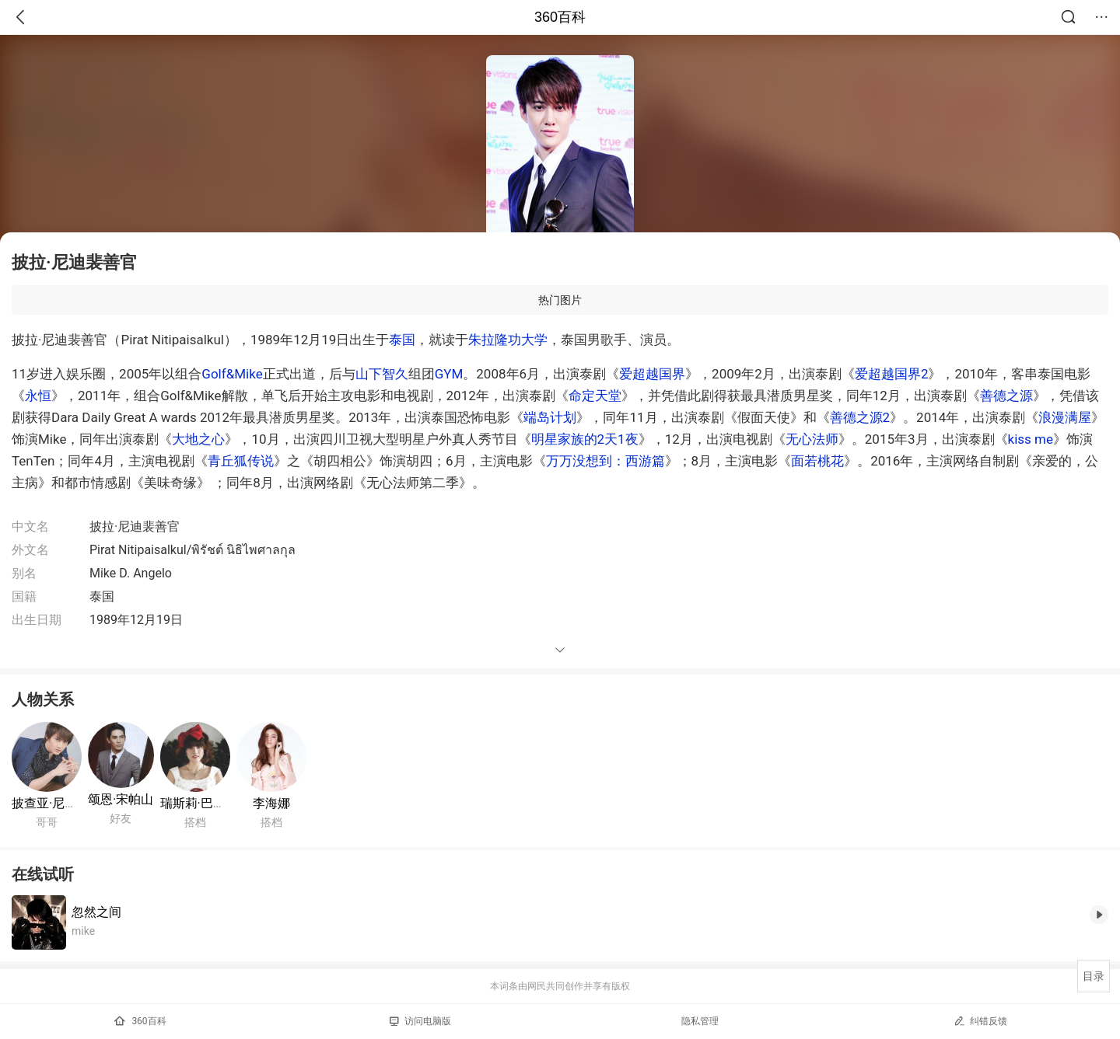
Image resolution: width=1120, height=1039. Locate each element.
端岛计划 (549, 417)
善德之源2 (860, 417)
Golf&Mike (231, 374)
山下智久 (381, 374)
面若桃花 (817, 461)
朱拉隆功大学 (508, 339)
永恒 (38, 395)
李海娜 (271, 803)
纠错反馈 (980, 1021)
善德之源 (1006, 395)
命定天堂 (595, 395)
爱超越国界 (652, 374)
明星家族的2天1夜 (585, 439)
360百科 (560, 17)
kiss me (1030, 439)
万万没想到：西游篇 (605, 461)
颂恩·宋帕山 (120, 799)
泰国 (402, 339)
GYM (449, 374)
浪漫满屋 (1064, 417)
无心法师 (812, 439)
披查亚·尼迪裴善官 (63, 803)
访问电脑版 (420, 1021)
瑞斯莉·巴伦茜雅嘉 (211, 803)
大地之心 (198, 439)
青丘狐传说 (241, 461)
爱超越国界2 (892, 374)
